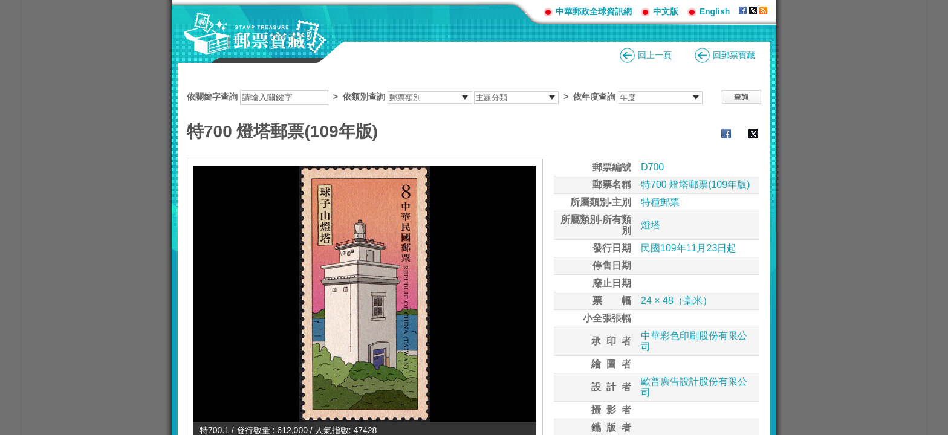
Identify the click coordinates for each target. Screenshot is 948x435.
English (715, 11)
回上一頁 (655, 55)
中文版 (665, 11)
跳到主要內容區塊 (6, 6)
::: (529, 11)
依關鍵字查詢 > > (445, 97)
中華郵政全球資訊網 (594, 11)
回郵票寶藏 (734, 55)
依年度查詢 (594, 97)
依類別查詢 (364, 97)
